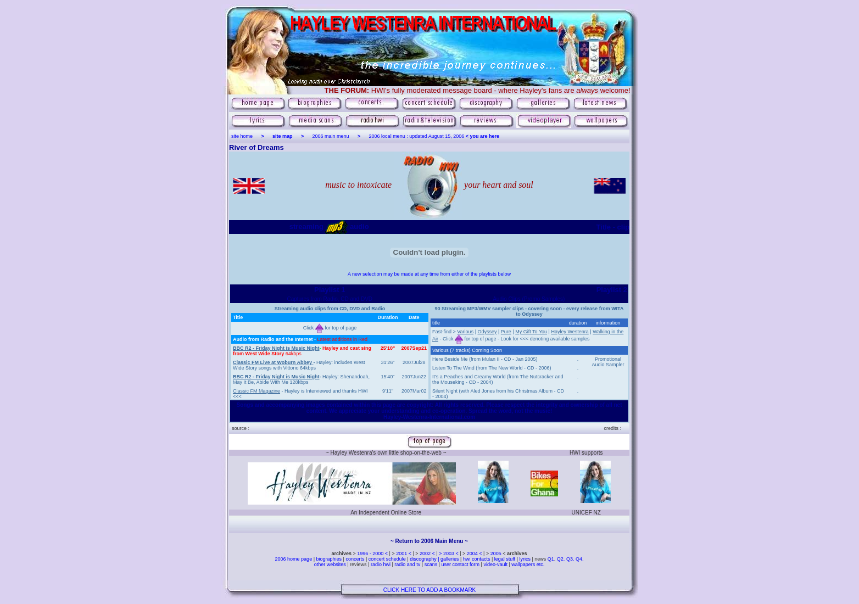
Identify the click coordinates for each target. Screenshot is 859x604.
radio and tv (407, 564)
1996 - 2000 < (373, 553)
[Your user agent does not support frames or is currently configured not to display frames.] (329, 351)
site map (282, 136)
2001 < (404, 553)
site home (242, 136)
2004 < (475, 553)
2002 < (428, 553)
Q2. (561, 559)
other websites (330, 564)
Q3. (570, 559)
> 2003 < (449, 553)
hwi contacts (476, 559)
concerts (354, 559)
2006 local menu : (389, 136)
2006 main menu (331, 136)
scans (431, 564)
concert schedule (387, 559)
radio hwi (381, 564)
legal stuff (504, 559)
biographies (329, 559)
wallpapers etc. (527, 564)
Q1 (551, 559)
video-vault (496, 564)
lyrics (525, 559)
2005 (495, 553)
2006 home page (294, 559)
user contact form (461, 564)
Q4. (580, 559)
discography (423, 559)
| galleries (448, 559)
